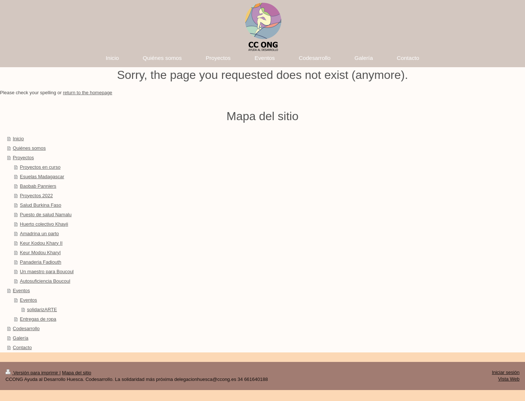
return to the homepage (87, 92)
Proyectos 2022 (36, 195)
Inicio (18, 138)
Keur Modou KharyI (40, 252)
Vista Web (509, 379)
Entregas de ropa (38, 319)
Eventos (21, 290)
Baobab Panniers (38, 186)
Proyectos (23, 157)
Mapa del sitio (76, 372)
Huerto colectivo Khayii (44, 224)
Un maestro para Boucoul (47, 271)
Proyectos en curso (40, 167)
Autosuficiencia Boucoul (45, 281)
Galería (20, 338)
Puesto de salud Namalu (46, 214)
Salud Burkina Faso (40, 205)
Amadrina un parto (39, 233)
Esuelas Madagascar (42, 176)
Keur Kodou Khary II (41, 243)
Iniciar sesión (506, 372)
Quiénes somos (29, 148)
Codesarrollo (26, 328)
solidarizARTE (42, 309)
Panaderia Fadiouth (40, 262)
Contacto (22, 347)
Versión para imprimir (32, 372)
